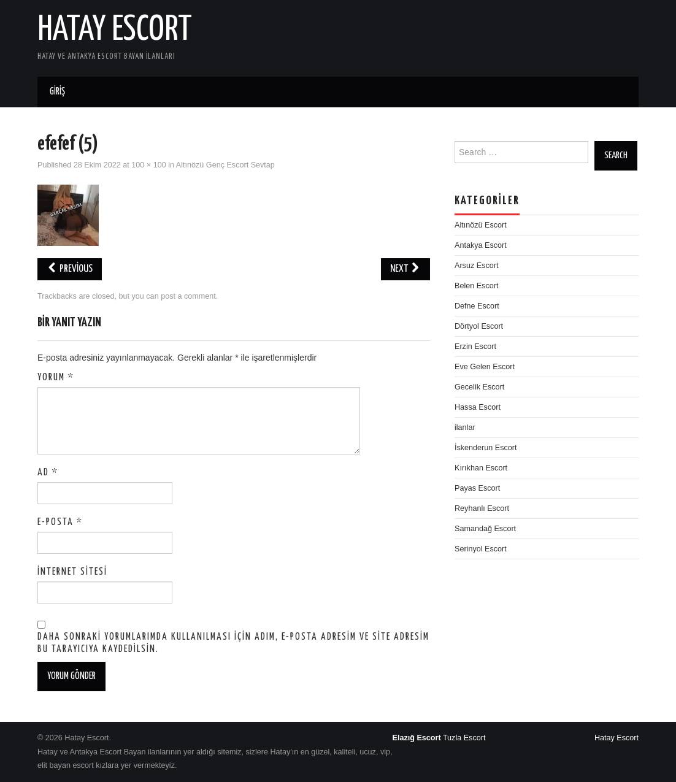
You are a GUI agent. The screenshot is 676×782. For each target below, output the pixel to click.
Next (405, 269)
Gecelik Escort (479, 387)
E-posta (60, 522)
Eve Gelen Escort (485, 366)
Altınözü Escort (481, 225)
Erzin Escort (475, 346)
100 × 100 (148, 165)
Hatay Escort (114, 30)
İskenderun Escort (486, 447)
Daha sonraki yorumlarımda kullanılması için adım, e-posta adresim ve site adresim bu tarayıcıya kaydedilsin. (233, 643)
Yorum (55, 377)
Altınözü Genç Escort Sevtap (225, 165)
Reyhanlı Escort (482, 508)
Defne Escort (477, 306)
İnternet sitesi (72, 572)
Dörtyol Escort (479, 326)
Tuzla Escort (464, 738)
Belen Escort (476, 286)
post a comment (188, 296)
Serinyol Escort (481, 549)
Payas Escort (477, 488)
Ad (47, 472)
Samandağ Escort (485, 528)
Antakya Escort (481, 245)
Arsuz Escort (476, 265)
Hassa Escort (478, 407)
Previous (70, 269)
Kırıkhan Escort (481, 468)
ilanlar (465, 427)
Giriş (57, 91)
